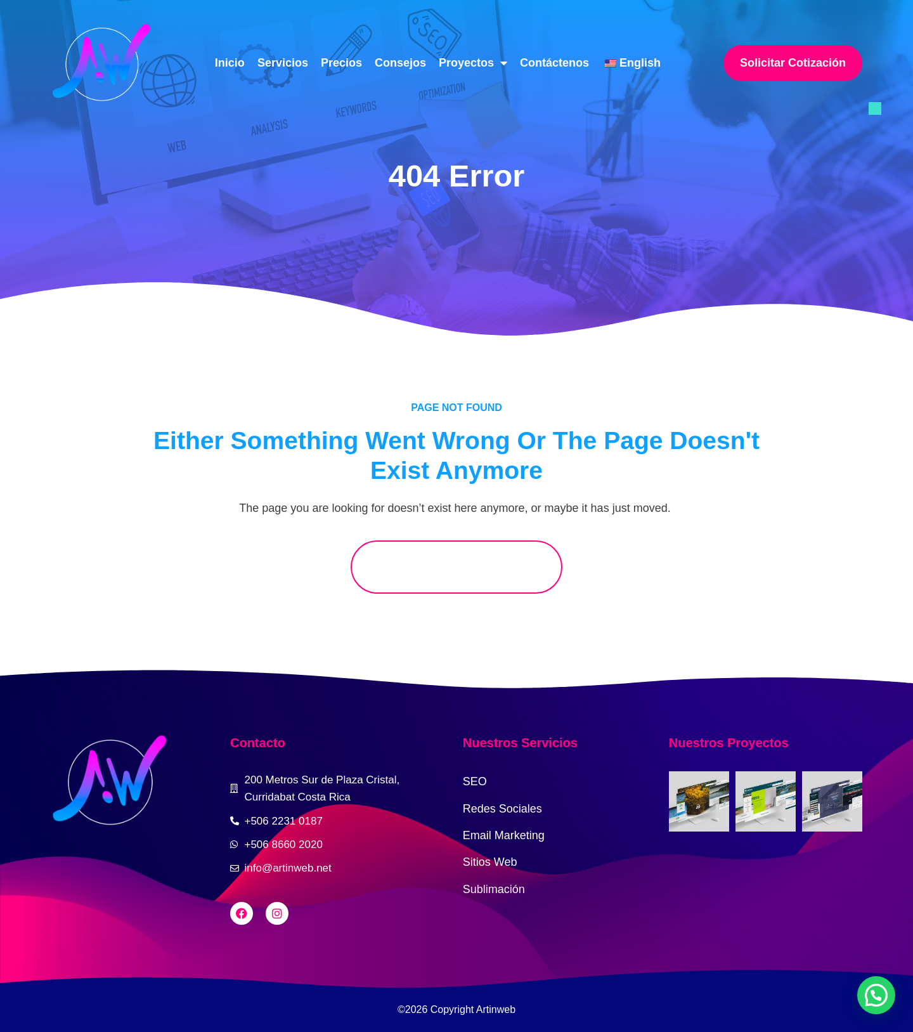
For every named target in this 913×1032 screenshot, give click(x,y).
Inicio (230, 62)
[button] (876, 995)
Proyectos (473, 63)
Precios (341, 62)
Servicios (282, 62)
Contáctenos (554, 62)
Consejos (400, 62)
